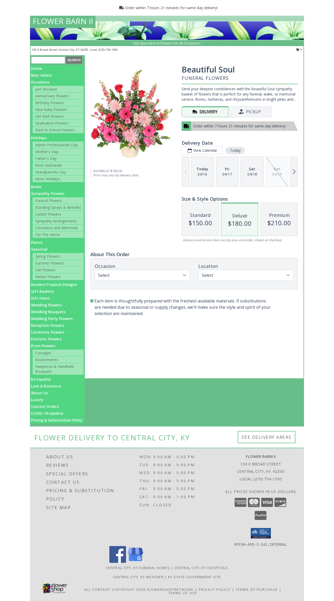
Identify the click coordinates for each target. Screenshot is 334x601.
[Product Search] (48, 60)
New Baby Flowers (51, 109)
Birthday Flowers (49, 102)
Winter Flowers (48, 276)
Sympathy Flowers (47, 193)
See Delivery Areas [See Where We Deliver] (266, 437)
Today (235, 150)
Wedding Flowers (46, 304)
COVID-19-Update (47, 413)
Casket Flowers (48, 214)
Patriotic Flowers (46, 338)
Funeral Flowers (48, 200)
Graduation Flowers (51, 123)
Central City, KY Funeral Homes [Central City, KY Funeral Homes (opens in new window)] (138, 567)
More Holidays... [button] (48, 178)
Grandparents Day (50, 172)
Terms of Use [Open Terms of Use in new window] (182, 593)
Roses (36, 186)
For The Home (47, 234)
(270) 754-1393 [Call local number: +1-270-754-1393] (108, 50)
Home (36, 68)
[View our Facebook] (117, 561)
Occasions (40, 82)
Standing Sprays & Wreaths (58, 207)
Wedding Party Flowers (52, 318)
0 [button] (299, 50)
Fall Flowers (45, 269)
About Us (39, 392)
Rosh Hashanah (48, 165)
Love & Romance (46, 386)
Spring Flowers (47, 256)
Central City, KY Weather (138, 577)
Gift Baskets (42, 291)
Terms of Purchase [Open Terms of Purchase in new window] (257, 589)
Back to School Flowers (55, 129)
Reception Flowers (47, 325)
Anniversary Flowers (52, 95)
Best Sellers (41, 75)
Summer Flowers (49, 263)
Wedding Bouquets (48, 311)
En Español (41, 379)
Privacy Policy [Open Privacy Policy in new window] (215, 589)
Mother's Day (46, 151)
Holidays (39, 137)
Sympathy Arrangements (56, 220)
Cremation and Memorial (56, 227)
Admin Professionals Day (56, 144)
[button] (261, 533)
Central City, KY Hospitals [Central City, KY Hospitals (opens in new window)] (201, 567)
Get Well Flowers (49, 116)
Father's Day (46, 158)
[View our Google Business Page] (135, 561)
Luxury (37, 399)
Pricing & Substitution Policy (57, 420)
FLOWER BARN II (63, 21)
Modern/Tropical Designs (54, 284)
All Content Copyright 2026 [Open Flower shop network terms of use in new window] (115, 589)
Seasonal (39, 249)
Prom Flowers (43, 345)
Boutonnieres (46, 359)
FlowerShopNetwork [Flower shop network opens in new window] (170, 589)
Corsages (43, 352)
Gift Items (40, 298)
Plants (37, 242)
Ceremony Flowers (47, 332)
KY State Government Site (194, 577)
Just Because (46, 89)
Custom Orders (45, 406)
